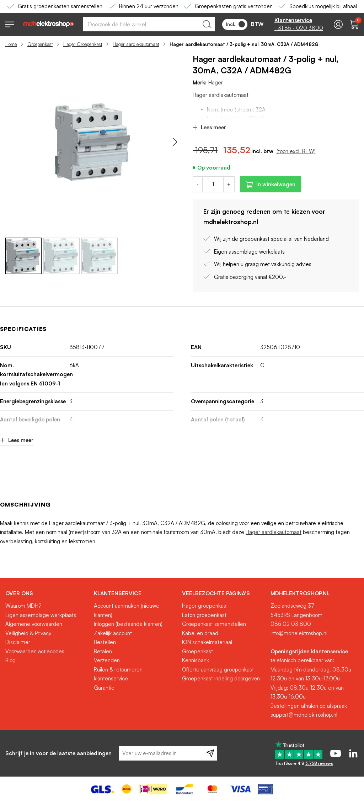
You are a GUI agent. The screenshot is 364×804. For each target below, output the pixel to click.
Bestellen (105, 642)
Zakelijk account (113, 633)
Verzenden (107, 660)
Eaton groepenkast (204, 615)
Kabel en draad (200, 633)
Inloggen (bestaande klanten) (128, 624)
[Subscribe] (210, 753)
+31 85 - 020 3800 (298, 28)
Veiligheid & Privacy (28, 633)
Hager (215, 82)
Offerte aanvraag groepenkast (218, 669)
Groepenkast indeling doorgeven (221, 678)
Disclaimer (17, 642)
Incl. (235, 24)
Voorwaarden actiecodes (34, 651)
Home (11, 44)
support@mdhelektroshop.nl (304, 714)
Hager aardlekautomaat (136, 44)
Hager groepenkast (205, 605)
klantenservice (111, 678)
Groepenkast (40, 44)
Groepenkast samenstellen (214, 624)
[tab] (47, 593)
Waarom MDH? (23, 605)
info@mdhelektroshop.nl (299, 633)
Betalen (103, 651)
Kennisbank (195, 660)
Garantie (104, 687)
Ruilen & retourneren (118, 669)
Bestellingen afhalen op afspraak (309, 705)
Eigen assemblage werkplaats (40, 615)
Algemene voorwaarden (33, 624)
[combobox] (149, 24)
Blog (10, 660)
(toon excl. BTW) (296, 151)
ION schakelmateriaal (207, 642)
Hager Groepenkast (82, 44)
